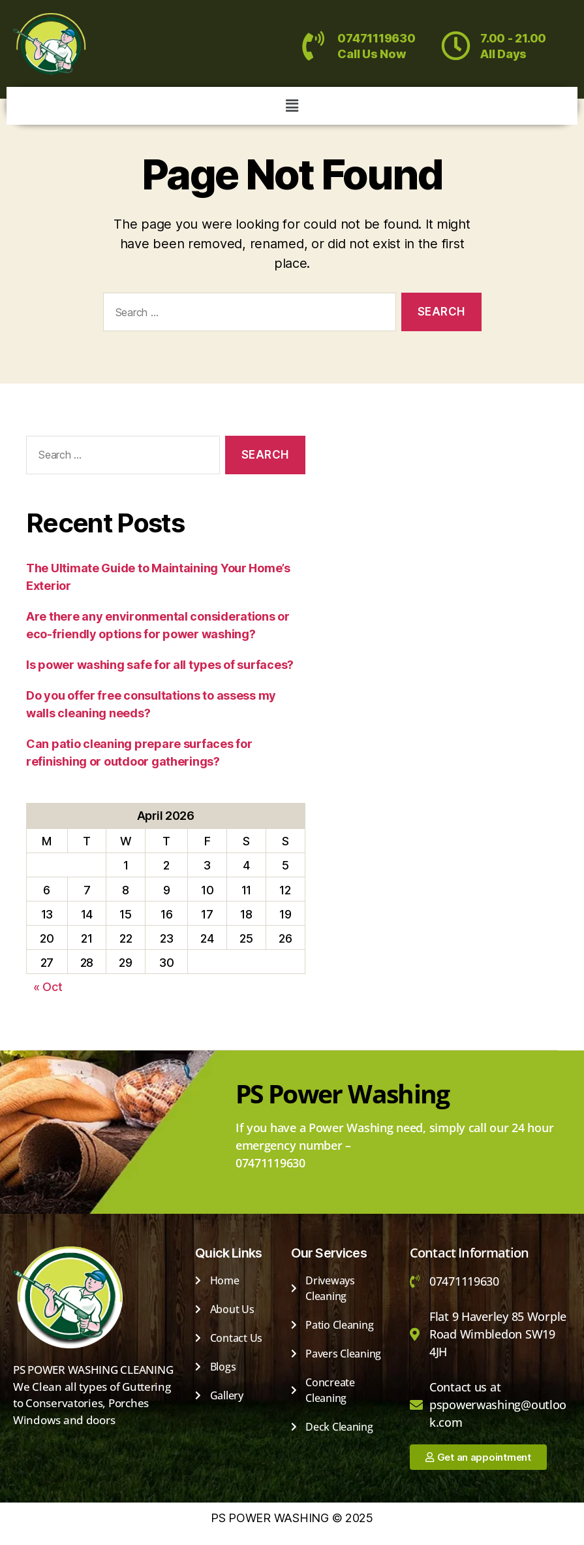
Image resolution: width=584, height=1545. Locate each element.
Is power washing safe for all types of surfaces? (160, 665)
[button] (292, 105)
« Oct (48, 987)
